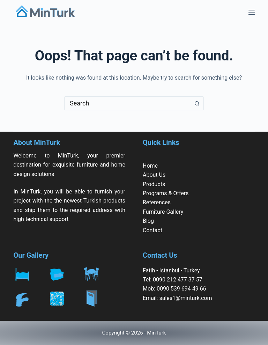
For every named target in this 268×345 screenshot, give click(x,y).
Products (154, 184)
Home (150, 165)
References (157, 202)
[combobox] (127, 103)
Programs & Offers (166, 193)
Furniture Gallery (163, 211)
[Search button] (196, 103)
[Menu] (251, 12)
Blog (148, 221)
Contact (152, 230)
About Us (154, 174)
